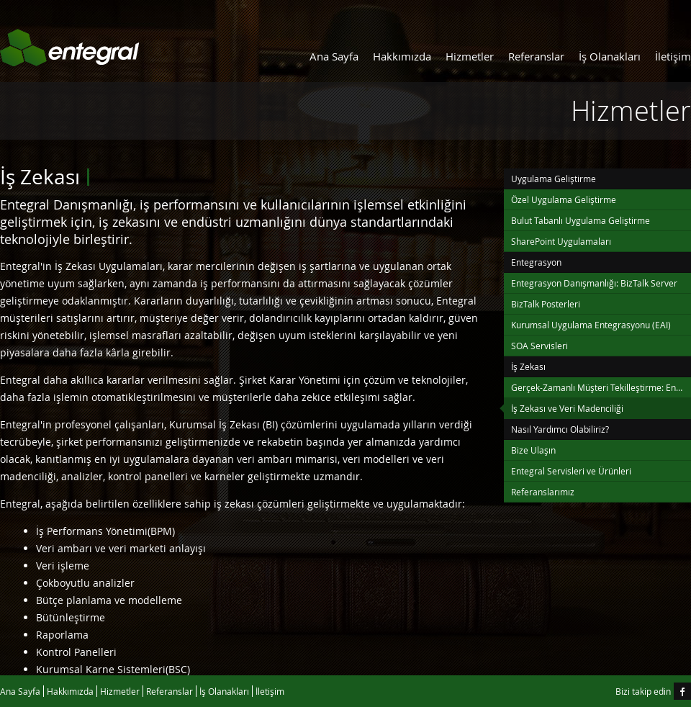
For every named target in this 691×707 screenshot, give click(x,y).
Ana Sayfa (334, 56)
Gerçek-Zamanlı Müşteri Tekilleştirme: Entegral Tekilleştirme (601, 387)
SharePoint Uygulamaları (561, 241)
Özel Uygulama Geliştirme (563, 199)
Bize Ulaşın (533, 450)
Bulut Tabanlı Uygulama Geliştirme (580, 220)
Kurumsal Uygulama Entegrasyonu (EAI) (591, 324)
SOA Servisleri (539, 345)
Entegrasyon (536, 262)
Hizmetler (470, 56)
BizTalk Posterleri (545, 304)
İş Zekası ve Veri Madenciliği (567, 408)
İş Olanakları (610, 56)
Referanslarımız (542, 491)
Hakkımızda (402, 56)
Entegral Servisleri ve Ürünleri (571, 471)
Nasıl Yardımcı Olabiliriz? (560, 429)
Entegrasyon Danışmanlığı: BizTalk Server (594, 283)
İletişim (673, 56)
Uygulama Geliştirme (553, 178)
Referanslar (536, 56)
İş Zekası (528, 366)
